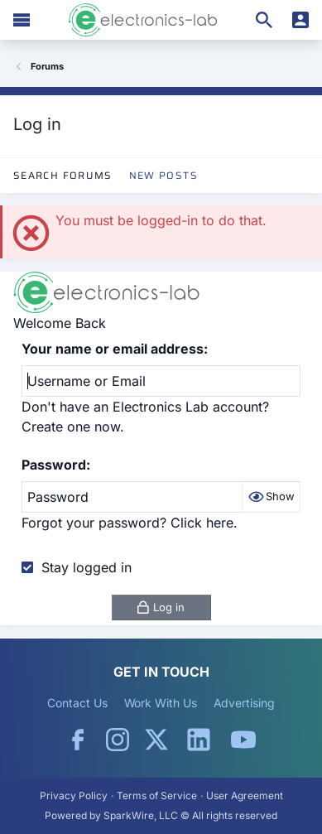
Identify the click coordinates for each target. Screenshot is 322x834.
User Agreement (244, 795)
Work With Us (160, 703)
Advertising (244, 703)
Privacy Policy (74, 795)
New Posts (163, 175)
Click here (202, 522)
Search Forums (63, 175)
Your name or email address (113, 348)
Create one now (71, 426)
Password (54, 464)
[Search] (264, 20)
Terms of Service (157, 795)
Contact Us (77, 703)
